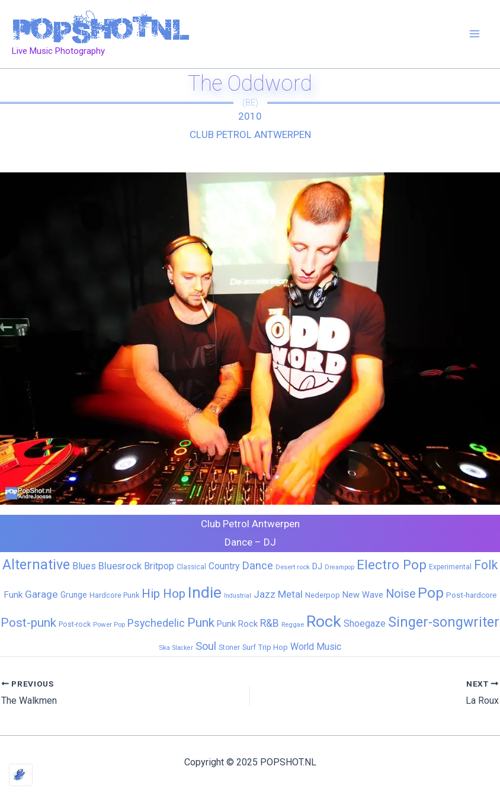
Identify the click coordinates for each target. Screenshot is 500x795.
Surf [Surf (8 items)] (249, 647)
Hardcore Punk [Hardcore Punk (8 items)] (114, 595)
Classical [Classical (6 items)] (191, 567)
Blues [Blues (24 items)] (84, 566)
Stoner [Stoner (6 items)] (229, 647)
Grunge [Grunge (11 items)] (73, 595)
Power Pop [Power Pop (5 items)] (109, 624)
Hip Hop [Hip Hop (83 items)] (163, 593)
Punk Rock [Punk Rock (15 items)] (237, 623)
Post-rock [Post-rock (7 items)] (75, 624)
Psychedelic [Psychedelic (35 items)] (156, 623)
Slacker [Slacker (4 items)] (182, 648)
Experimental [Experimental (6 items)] (450, 567)
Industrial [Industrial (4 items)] (237, 596)
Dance (238, 542)
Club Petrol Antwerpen (250, 134)
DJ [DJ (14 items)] (317, 566)
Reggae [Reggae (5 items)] (292, 624)
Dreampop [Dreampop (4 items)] (339, 567)
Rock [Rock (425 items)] (323, 621)
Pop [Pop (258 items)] (431, 592)
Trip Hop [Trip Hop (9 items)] (273, 647)
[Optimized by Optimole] (21, 775)
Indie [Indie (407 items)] (205, 592)
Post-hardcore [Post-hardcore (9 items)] (471, 595)
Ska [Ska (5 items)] (164, 647)
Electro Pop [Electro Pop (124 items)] (392, 564)
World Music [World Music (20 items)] (315, 646)
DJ (270, 542)
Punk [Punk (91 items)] (200, 622)
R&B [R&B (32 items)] (269, 623)
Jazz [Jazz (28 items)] (264, 594)
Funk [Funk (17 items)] (13, 594)
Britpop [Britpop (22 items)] (159, 566)
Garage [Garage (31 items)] (41, 594)
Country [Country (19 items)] (224, 566)
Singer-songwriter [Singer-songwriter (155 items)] (443, 622)
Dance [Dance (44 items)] (257, 565)
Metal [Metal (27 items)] (290, 594)
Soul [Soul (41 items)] (205, 646)
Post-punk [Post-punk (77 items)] (28, 623)
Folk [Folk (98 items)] (486, 564)
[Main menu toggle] (475, 34)
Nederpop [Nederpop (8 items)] (322, 595)
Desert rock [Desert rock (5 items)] (292, 567)
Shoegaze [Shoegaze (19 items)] (365, 623)
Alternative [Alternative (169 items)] (36, 564)
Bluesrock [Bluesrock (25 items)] (120, 566)
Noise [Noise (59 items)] (400, 594)
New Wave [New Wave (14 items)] (362, 594)
